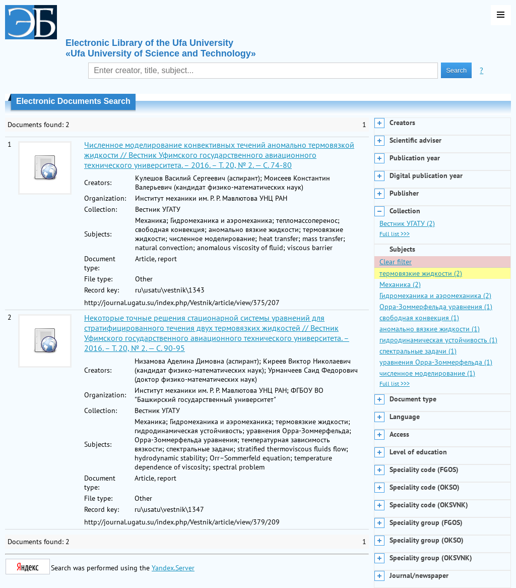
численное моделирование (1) (427, 373)
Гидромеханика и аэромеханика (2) (435, 295)
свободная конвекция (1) (419, 317)
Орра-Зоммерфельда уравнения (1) (435, 306)
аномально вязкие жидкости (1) (429, 328)
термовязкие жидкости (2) (420, 273)
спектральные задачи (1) (418, 351)
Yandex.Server (173, 567)
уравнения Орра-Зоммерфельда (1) (435, 362)
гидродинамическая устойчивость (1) (438, 339)
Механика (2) (400, 284)
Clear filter (395, 261)
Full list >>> (394, 234)
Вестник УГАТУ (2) (407, 223)
